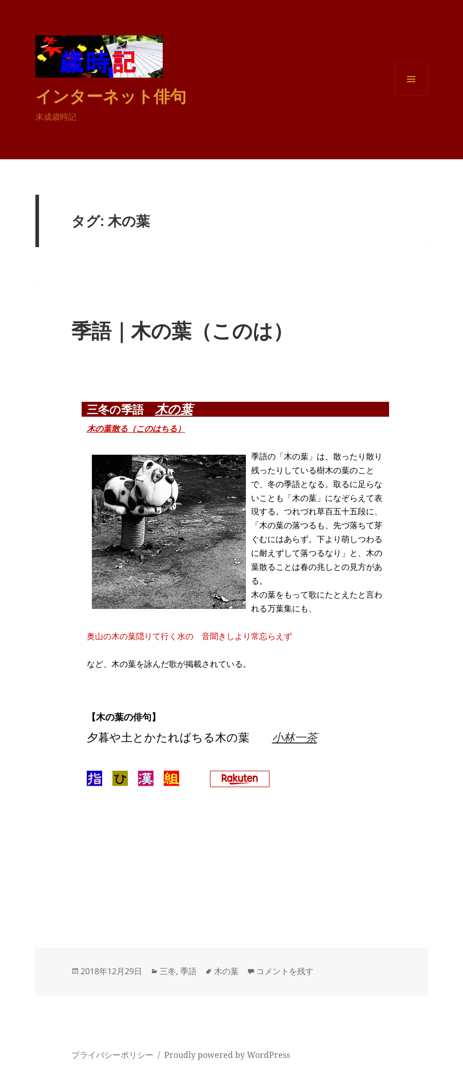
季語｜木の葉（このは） (182, 330)
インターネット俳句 (110, 96)
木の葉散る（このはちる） (136, 428)
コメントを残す (285, 971)
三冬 (168, 971)
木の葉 (173, 408)
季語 (188, 971)
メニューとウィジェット (411, 95)
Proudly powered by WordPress (227, 1055)
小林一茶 (294, 737)
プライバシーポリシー (112, 1055)
